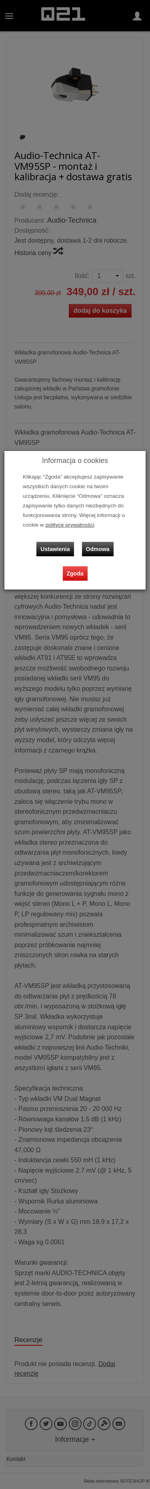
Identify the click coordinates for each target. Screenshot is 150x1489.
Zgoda (75, 573)
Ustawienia (55, 549)
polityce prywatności (70, 525)
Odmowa (98, 549)
